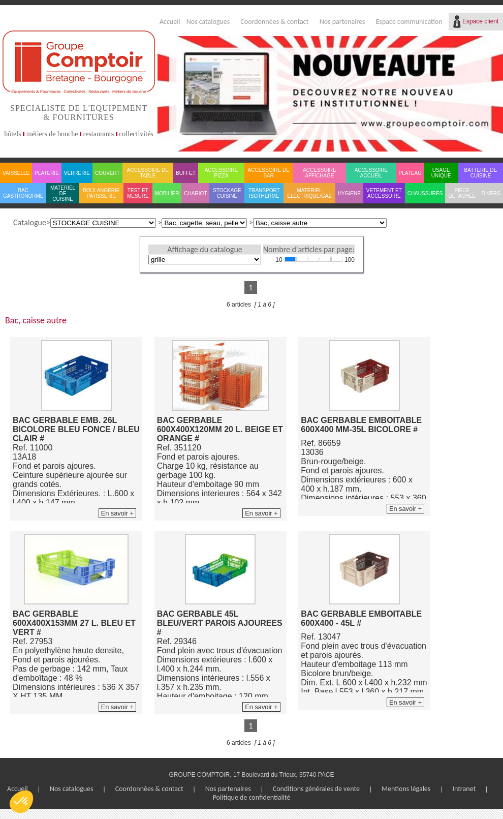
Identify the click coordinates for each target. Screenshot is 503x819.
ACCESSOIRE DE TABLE (148, 172)
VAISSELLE (16, 173)
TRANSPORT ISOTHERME (264, 193)
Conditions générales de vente (316, 788)
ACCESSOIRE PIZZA (221, 172)
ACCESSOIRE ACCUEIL (371, 172)
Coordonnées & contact (274, 21)
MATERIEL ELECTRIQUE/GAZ (309, 193)
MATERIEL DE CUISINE (62, 193)
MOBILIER (167, 193)
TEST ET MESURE (138, 193)
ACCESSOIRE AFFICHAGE (319, 172)
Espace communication (409, 21)
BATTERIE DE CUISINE (480, 172)
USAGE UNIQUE (441, 172)
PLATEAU (410, 173)
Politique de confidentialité (252, 797)
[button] (21, 802)
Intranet (464, 788)
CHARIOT (195, 193)
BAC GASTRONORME (23, 193)
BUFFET (186, 173)
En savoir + (117, 513)
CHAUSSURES (425, 193)
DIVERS (491, 193)
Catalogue (29, 222)
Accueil (170, 21)
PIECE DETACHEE (462, 193)
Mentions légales (406, 788)
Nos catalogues (208, 21)
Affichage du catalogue (204, 249)
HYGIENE (349, 193)
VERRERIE (77, 173)
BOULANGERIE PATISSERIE (101, 193)
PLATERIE (47, 173)
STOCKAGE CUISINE (227, 193)
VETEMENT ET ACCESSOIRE (384, 193)
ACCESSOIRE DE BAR (269, 172)
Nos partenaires (342, 21)
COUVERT (107, 173)
